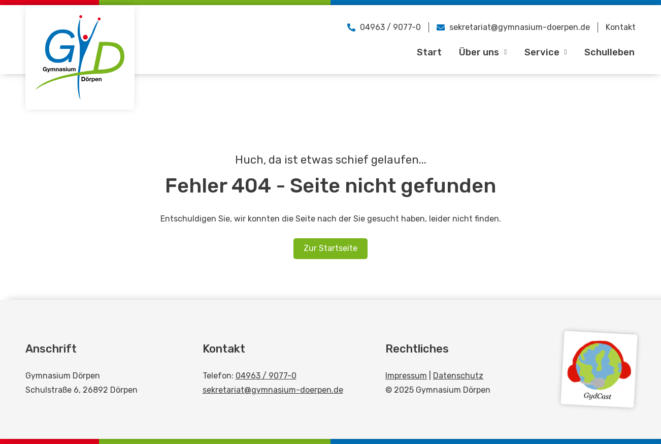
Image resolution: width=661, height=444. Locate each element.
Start (426, 52)
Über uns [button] (481, 52)
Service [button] (544, 52)
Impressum (406, 375)
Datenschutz (458, 375)
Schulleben (609, 52)
